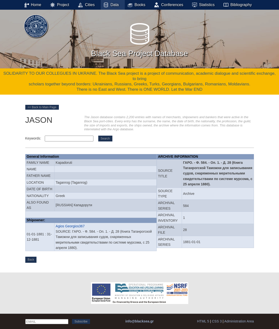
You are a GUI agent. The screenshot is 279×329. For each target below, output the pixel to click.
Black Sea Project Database (139, 38)
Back (31, 259)
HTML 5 (203, 321)
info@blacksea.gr (139, 321)
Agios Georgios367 (70, 226)
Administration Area (239, 321)
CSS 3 (217, 321)
